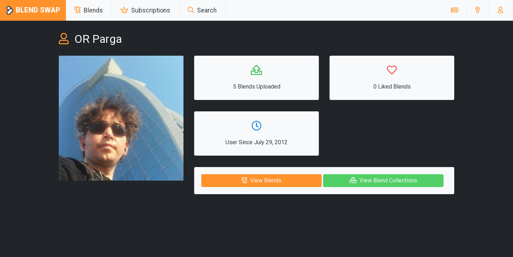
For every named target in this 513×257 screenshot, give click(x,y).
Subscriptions (145, 10)
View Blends (261, 180)
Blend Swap (33, 10)
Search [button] (202, 10)
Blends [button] (88, 10)
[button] (477, 10)
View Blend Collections (383, 180)
